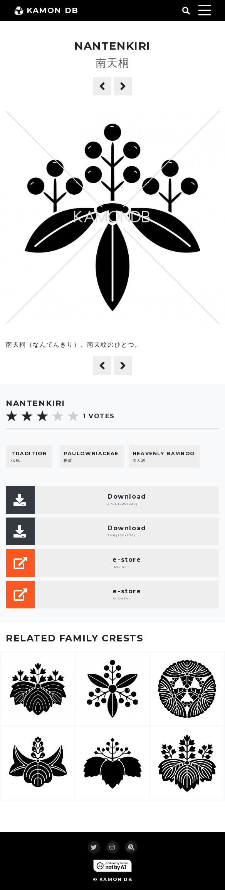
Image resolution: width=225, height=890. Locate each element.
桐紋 (91, 456)
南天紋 (164, 456)
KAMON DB (46, 10)
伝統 (29, 456)
